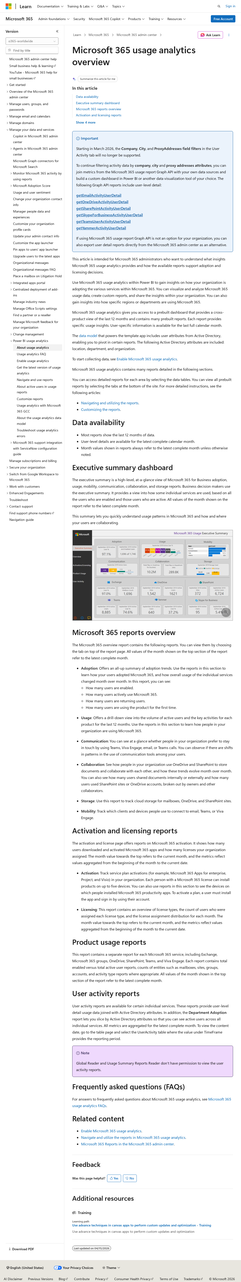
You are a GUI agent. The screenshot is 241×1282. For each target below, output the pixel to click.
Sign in (230, 6)
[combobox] (32, 41)
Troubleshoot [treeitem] (18, 499)
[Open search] (219, 6)
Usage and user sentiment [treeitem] (31, 192)
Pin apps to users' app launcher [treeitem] (35, 249)
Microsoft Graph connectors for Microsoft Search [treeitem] (36, 164)
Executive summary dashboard (98, 103)
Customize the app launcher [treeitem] (33, 243)
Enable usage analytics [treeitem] (33, 361)
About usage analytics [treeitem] (33, 347)
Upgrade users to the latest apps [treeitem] (36, 256)
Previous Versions (40, 1279)
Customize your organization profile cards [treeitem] (33, 226)
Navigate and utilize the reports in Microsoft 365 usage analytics (133, 1137)
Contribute (82, 1279)
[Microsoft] (9, 6)
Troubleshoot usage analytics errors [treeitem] (37, 433)
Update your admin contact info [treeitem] (36, 236)
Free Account (223, 19)
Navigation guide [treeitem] (21, 519)
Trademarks (192, 1279)
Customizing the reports (100, 409)
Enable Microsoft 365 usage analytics (147, 358)
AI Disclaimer (13, 1279)
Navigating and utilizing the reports (109, 402)
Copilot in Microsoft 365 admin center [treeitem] (35, 139)
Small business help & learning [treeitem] (31, 66)
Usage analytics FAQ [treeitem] (31, 354)
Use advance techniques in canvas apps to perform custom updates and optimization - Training (141, 1225)
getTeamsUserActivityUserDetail (103, 221)
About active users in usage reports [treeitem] (36, 389)
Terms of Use (169, 1279)
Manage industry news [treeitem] (29, 301)
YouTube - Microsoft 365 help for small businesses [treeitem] (33, 75)
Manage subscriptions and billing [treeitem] (33, 460)
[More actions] (229, 35)
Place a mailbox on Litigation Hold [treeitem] (37, 276)
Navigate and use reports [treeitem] (35, 379)
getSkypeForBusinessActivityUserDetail (109, 214)
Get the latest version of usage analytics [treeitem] (39, 370)
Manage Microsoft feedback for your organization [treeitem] (35, 325)
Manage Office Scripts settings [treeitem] (35, 308)
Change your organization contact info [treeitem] (37, 202)
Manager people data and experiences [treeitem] (31, 214)
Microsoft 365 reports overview (98, 109)
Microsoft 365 (99, 34)
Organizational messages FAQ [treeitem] (34, 269)
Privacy (100, 1279)
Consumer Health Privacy (132, 1279)
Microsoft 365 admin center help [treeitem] (33, 59)
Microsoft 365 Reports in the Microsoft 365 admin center (127, 1143)
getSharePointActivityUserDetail (103, 208)
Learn (77, 34)
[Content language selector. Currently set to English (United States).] (25, 1267)
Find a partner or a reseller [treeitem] (32, 315)
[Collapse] (57, 31)
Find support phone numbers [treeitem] (30, 513)
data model (88, 335)
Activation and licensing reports (98, 115)
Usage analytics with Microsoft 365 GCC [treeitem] (39, 408)
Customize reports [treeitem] (30, 399)
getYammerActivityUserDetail (101, 227)
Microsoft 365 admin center (137, 34)
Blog (62, 1279)
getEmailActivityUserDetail (98, 195)
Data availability (87, 96)
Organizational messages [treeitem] (31, 262)
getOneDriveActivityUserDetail (102, 201)
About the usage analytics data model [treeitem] (39, 420)
